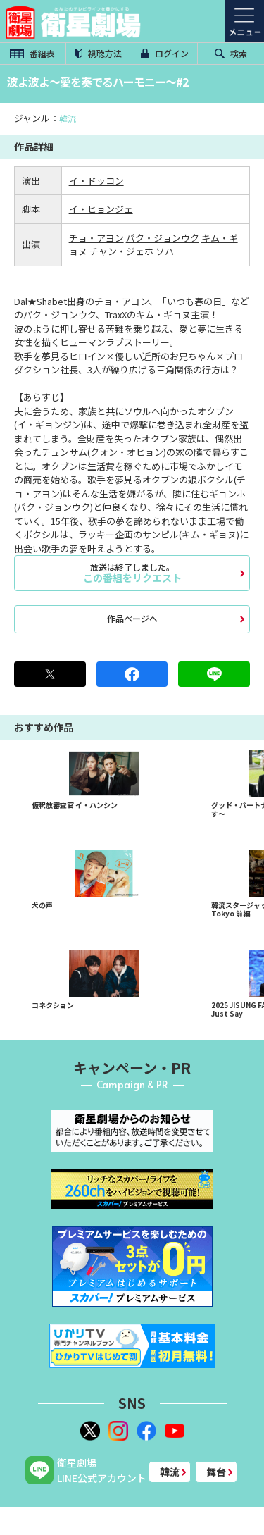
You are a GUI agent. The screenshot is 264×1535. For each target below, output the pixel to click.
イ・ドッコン (96, 180)
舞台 (216, 1472)
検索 (231, 53)
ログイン (165, 53)
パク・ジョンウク (162, 237)
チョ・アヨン (96, 237)
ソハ (165, 251)
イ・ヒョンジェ (101, 209)
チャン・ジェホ (121, 251)
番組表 (32, 53)
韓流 (67, 118)
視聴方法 (98, 53)
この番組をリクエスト (132, 573)
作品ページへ (132, 618)
